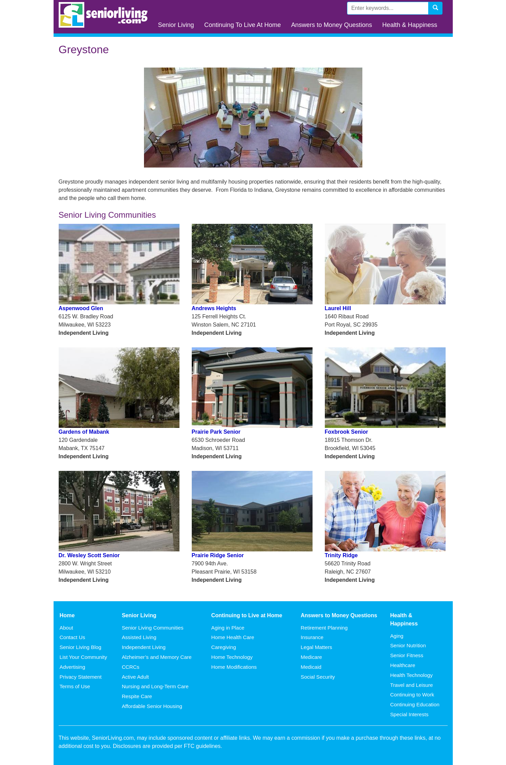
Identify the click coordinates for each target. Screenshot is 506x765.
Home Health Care (232, 637)
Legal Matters (316, 647)
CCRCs (130, 667)
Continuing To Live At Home (242, 24)
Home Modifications (234, 667)
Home (67, 615)
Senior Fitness (406, 655)
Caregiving (223, 647)
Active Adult (135, 677)
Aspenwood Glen (81, 308)
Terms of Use (75, 686)
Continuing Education (414, 704)
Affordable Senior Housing (152, 706)
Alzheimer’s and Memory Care (157, 657)
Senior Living (176, 24)
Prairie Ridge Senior (218, 555)
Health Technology (411, 675)
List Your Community (83, 657)
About (66, 628)
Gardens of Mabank (84, 432)
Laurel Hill (338, 308)
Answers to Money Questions (331, 24)
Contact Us (72, 637)
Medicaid (311, 667)
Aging (396, 636)
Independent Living (143, 647)
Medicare (311, 657)
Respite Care (137, 696)
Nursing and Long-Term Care (155, 686)
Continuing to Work (412, 694)
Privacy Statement (81, 677)
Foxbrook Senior (346, 432)
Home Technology (231, 657)
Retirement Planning (324, 628)
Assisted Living (139, 637)
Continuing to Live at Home (246, 615)
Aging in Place (227, 628)
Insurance (312, 637)
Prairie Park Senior (216, 432)
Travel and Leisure (411, 685)
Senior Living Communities (153, 628)
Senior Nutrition (408, 645)
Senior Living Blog (80, 647)
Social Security (318, 677)
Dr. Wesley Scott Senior (89, 555)
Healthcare (402, 665)
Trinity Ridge (341, 555)
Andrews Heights (214, 308)
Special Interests (409, 714)
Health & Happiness (409, 24)
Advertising (72, 667)
